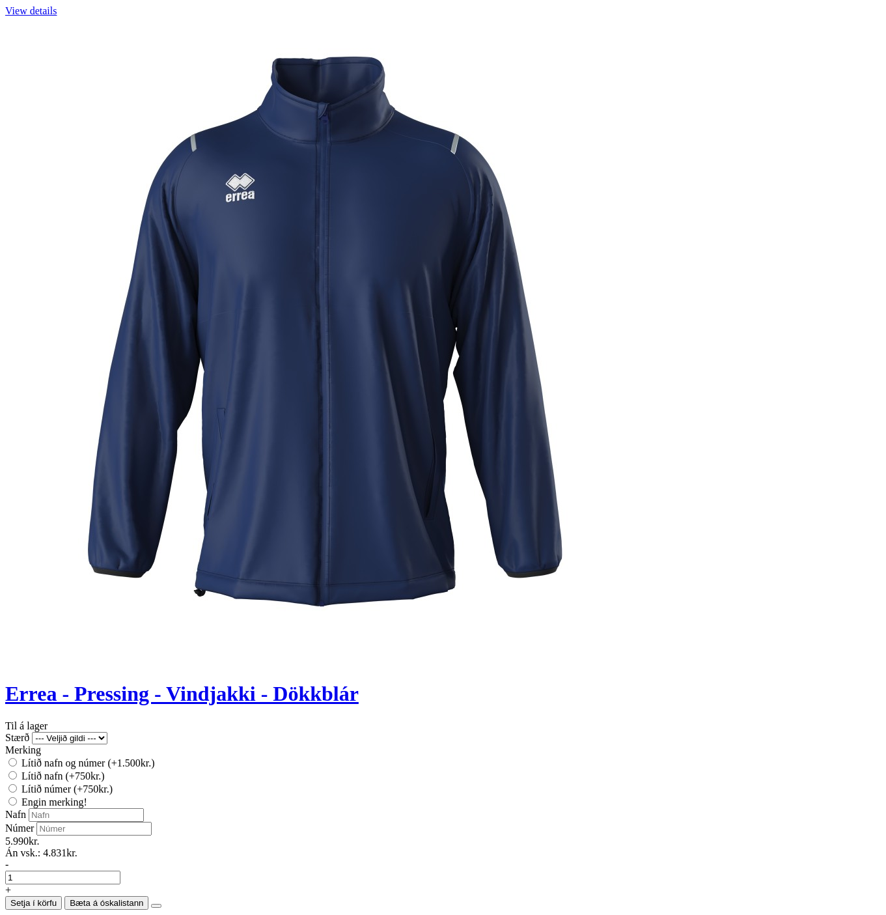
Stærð (17, 737)
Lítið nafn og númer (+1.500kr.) (81, 762)
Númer (19, 828)
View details (31, 10)
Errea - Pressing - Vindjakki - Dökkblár (182, 693)
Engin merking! (47, 802)
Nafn (15, 814)
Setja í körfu (33, 903)
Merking (23, 749)
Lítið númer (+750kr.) (60, 789)
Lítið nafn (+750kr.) (56, 775)
